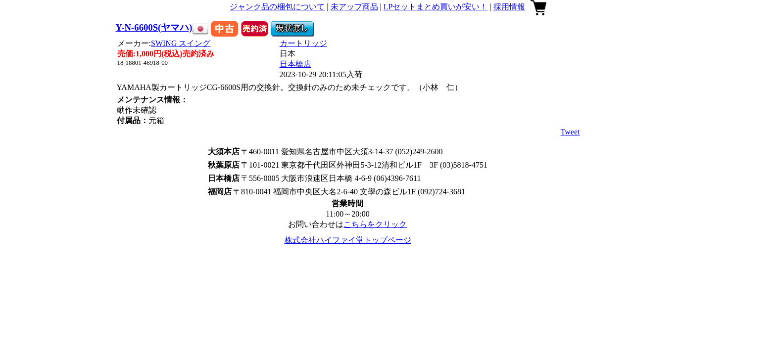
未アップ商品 (354, 6)
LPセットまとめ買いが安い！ (436, 6)
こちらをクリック (375, 224)
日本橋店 (295, 64)
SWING (180, 43)
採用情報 (509, 6)
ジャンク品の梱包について (277, 6)
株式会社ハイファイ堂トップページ (348, 240)
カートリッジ (303, 43)
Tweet (570, 132)
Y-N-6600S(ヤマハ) (154, 27)
